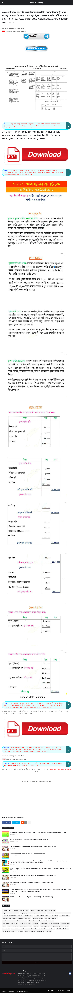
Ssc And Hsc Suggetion (30, 931)
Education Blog (36, 2)
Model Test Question (54, 923)
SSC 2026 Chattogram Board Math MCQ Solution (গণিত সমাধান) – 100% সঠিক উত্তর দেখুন (33, 846)
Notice (4, 926)
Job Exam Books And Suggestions (10, 923)
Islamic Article (32, 920)
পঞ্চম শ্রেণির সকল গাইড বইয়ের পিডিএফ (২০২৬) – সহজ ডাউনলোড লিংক (27, 854)
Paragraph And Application (57, 926)
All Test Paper (52, 910)
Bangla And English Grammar (38, 913)
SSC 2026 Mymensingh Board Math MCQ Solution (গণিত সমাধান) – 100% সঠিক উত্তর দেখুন (33, 875)
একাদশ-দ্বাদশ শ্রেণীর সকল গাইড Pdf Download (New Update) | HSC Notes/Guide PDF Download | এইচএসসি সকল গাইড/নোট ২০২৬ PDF (40, 869)
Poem (66, 926)
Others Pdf (35, 926)
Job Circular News (49, 920)
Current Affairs (54, 915)
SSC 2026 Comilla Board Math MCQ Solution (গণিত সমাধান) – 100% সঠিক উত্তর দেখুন (31, 882)
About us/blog (60, 990)
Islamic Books (40, 920)
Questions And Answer (49, 928)
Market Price (35, 923)
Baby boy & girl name (25, 913)
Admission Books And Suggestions (10, 910)
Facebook (60, 769)
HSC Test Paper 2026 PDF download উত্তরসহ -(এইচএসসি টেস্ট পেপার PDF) (29, 839)
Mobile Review (44, 923)
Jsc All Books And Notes (25, 923)
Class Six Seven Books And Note (62, 913)
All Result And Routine (42, 910)
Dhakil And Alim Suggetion (24, 918)
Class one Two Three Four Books (25, 915)
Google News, (52, 769)
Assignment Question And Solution (13, 8)
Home (3, 8)
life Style (49, 931)
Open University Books (13, 926)
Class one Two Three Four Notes (42, 915)
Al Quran (33, 910)
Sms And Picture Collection (9, 931)
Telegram (68, 769)
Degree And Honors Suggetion (9, 918)
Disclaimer (68, 990)
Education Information (37, 918)
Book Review (50, 913)
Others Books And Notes (25, 926)
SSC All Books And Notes (62, 928)
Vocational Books (41, 931)
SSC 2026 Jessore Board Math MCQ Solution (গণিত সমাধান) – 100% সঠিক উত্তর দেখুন (31, 897)
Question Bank (38, 928)
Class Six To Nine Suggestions (9, 915)
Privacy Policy (51, 990)
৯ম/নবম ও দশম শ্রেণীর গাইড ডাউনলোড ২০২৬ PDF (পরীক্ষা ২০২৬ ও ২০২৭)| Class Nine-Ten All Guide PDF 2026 (38, 832)
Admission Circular (24, 910)
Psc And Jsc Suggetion (28, 928)
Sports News (20, 931)
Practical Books (6, 928)
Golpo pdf (54, 918)
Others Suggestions (44, 926)
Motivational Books (65, 923)
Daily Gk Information (64, 915)
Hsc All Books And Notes (8, 920)
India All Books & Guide (21, 920)
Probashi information (16, 928)
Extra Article (47, 918)
